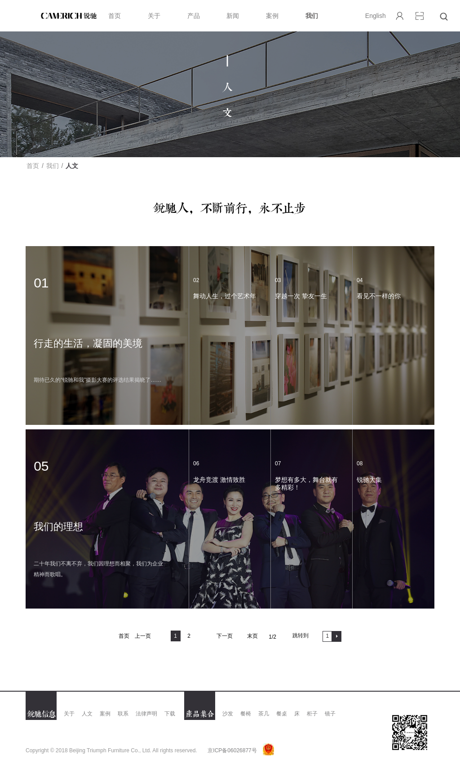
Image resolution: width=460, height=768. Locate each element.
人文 (87, 714)
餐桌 (281, 714)
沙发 (227, 714)
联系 (123, 714)
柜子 (312, 714)
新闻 (232, 15)
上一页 (143, 636)
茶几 (263, 714)
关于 (154, 15)
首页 (114, 15)
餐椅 (245, 714)
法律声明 (146, 714)
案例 (272, 15)
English (375, 15)
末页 (252, 636)
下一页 (225, 636)
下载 (169, 714)
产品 (193, 15)
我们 (311, 15)
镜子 (330, 714)
